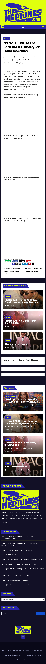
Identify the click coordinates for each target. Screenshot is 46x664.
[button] (43, 27)
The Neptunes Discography (13, 655)
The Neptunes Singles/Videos (32, 655)
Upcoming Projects (23, 659)
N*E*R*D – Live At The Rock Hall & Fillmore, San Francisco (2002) (21, 47)
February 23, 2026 (13, 405)
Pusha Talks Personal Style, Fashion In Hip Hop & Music (13, 271)
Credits (4, 522)
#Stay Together (21, 63)
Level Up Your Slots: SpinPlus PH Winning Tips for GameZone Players (23, 402)
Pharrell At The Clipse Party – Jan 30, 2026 (21, 321)
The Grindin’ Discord (38, 650)
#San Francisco (9, 63)
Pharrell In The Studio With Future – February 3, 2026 (22, 559)
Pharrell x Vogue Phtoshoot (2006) (14, 580)
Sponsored (10, 396)
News (6, 38)
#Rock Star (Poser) (10, 60)
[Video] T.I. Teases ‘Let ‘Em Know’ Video (16, 585)
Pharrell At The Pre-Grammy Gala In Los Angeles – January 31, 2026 (23, 302)
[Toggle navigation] (23, 26)
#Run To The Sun (24, 60)
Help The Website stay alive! (21, 650)
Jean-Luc (25, 405)
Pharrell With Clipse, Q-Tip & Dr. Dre (15, 575)
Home (3, 650)
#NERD (26, 57)
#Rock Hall (34, 57)
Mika (23, 426)
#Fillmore (19, 57)
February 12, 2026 (13, 426)
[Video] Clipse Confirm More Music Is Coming (18, 564)
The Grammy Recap (16, 344)
